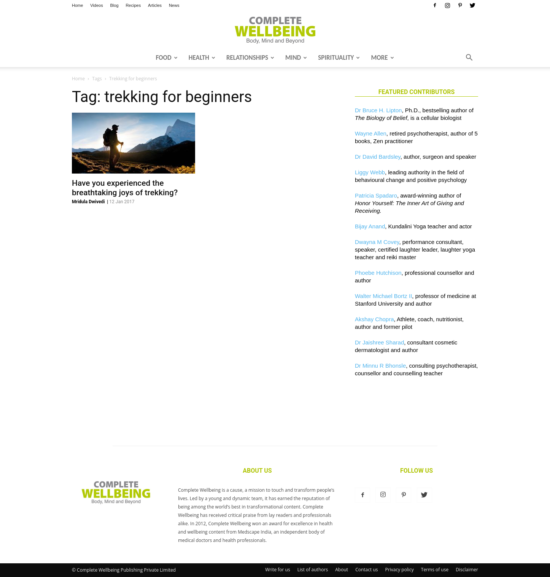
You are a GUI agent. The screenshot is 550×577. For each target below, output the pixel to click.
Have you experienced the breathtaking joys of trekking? (125, 188)
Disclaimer (467, 569)
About (341, 569)
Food (166, 58)
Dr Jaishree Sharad (379, 342)
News (174, 5)
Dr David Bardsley (378, 156)
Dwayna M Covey (377, 242)
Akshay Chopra (374, 319)
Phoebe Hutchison (378, 272)
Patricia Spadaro (376, 195)
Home (77, 5)
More (382, 58)
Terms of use (434, 569)
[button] (469, 58)
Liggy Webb (370, 172)
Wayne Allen (370, 133)
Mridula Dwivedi (88, 201)
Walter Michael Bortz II (383, 296)
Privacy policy (399, 569)
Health (202, 58)
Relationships (250, 58)
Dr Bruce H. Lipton (378, 110)
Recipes (133, 5)
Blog (114, 5)
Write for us (277, 569)
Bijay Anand (370, 226)
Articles (155, 5)
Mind (296, 58)
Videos (96, 5)
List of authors (312, 569)
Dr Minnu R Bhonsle (380, 365)
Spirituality (339, 58)
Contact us (366, 569)
